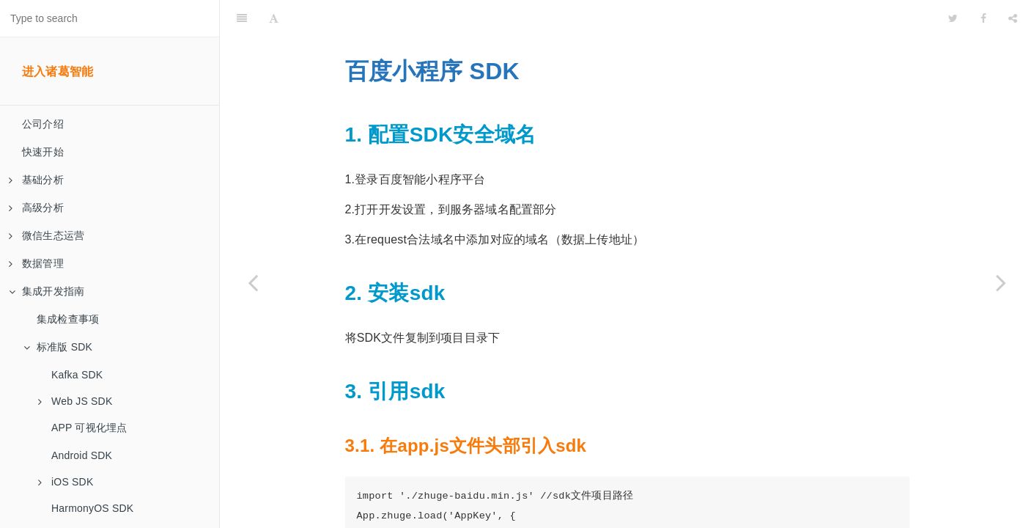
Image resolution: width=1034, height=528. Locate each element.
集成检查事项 (68, 319)
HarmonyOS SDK (92, 508)
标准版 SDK (57, 347)
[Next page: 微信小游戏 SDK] (1001, 282)
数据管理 (36, 263)
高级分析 (36, 207)
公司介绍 (43, 124)
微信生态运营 (46, 235)
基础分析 (36, 180)
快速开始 (43, 152)
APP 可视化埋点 (89, 427)
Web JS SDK (75, 401)
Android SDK (81, 455)
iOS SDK (65, 482)
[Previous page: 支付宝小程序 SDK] (253, 282)
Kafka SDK (77, 375)
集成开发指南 (46, 291)
